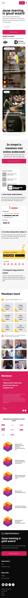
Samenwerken (4, 591)
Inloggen (22, 2)
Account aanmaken (5, 578)
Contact (3, 595)
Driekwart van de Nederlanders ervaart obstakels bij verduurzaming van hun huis (20, 446)
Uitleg (2, 564)
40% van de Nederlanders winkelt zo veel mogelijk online (20, 477)
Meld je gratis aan (14, 553)
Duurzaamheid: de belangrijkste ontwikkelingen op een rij (20, 521)
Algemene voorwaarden (6, 589)
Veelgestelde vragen (5, 566)
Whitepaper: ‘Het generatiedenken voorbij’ (20, 491)
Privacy (2, 593)
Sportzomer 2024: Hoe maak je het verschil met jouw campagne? (20, 462)
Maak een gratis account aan (14, 161)
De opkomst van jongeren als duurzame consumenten (21, 506)
